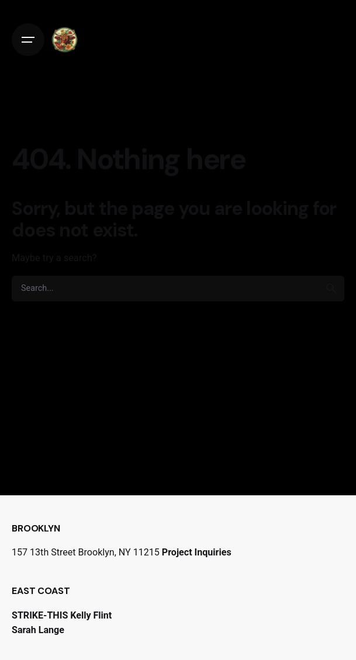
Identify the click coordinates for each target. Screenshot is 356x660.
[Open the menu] (28, 39)
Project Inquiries (196, 552)
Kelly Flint (91, 615)
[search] (331, 288)
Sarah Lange (38, 629)
